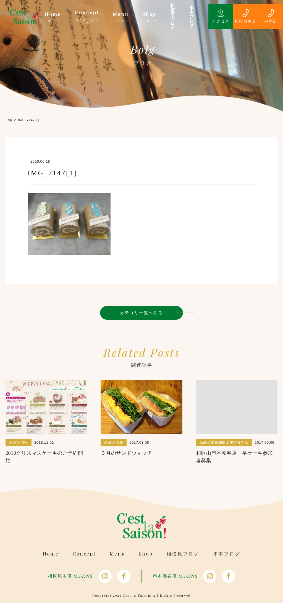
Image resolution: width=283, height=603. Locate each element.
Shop (146, 553)
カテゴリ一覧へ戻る (141, 312)
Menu (117, 553)
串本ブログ (226, 553)
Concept (84, 553)
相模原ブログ (182, 553)
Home (51, 553)
